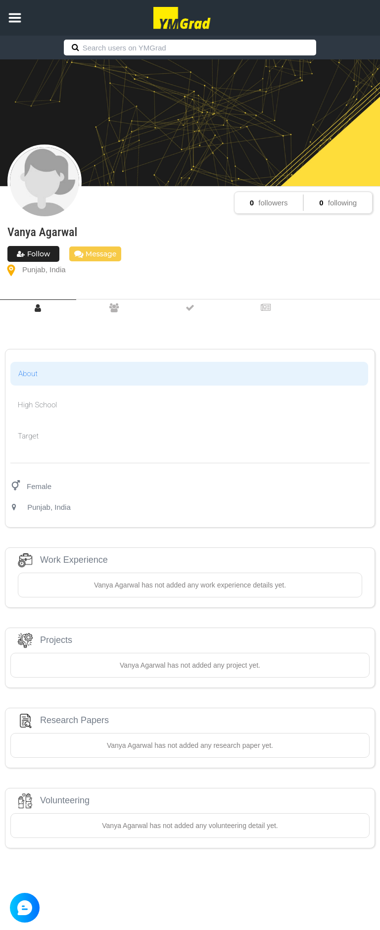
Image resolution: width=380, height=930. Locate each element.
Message (95, 253)
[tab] (38, 308)
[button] (15, 17)
